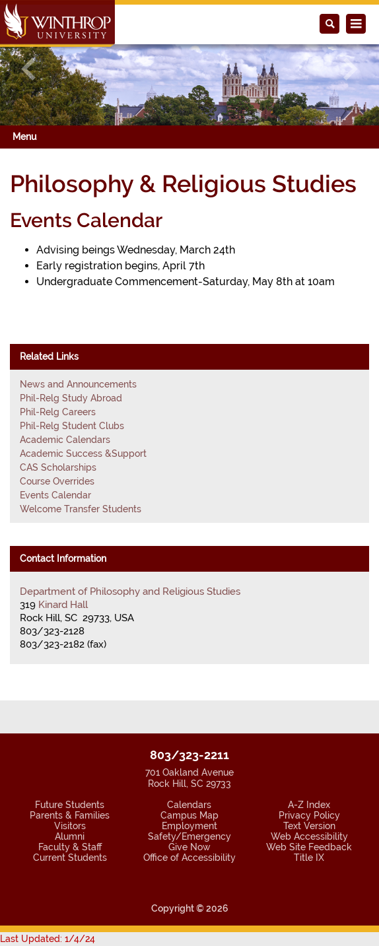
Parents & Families (70, 815)
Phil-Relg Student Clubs (72, 426)
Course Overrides (57, 481)
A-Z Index (309, 804)
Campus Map (189, 815)
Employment (189, 826)
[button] (28, 69)
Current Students (70, 857)
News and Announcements (78, 384)
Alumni (70, 836)
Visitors (70, 826)
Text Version (309, 826)
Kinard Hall (63, 605)
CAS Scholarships (58, 467)
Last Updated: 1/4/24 (47, 938)
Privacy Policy (309, 815)
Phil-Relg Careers (58, 412)
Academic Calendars (65, 439)
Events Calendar (55, 495)
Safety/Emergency (189, 836)
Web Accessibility (309, 836)
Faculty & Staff (70, 847)
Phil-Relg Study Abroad (71, 398)
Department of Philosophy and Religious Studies (130, 591)
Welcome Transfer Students (80, 509)
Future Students (69, 804)
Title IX (309, 857)
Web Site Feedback (309, 847)
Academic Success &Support (83, 453)
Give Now (189, 847)
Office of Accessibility (189, 857)
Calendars (189, 804)
